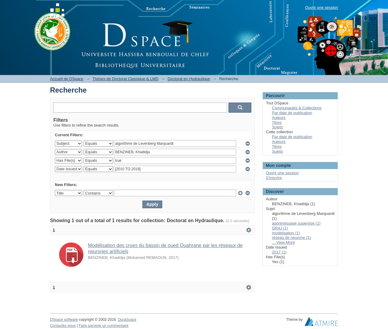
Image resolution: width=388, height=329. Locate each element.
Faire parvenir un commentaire (103, 326)
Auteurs (279, 117)
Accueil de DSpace (66, 78)
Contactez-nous (63, 326)
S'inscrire (274, 177)
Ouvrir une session (321, 7)
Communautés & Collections (297, 108)
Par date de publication (292, 112)
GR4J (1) (280, 228)
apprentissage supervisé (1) (296, 223)
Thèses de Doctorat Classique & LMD (125, 78)
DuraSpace (127, 319)
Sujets (277, 127)
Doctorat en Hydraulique (189, 78)
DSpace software (64, 319)
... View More (283, 242)
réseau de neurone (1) (291, 237)
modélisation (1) (286, 233)
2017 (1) (279, 252)
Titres (277, 122)
